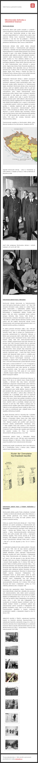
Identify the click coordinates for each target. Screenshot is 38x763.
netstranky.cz (18, 759)
